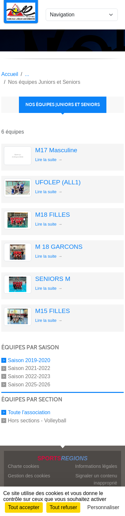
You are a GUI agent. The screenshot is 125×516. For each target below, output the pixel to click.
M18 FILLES (52, 214)
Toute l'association (29, 412)
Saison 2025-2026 (29, 384)
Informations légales (96, 466)
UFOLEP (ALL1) (58, 182)
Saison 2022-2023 (29, 376)
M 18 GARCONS (59, 246)
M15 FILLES (52, 310)
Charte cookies (23, 466)
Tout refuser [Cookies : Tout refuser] (63, 507)
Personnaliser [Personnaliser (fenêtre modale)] (103, 507)
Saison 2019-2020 (29, 360)
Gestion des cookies (29, 475)
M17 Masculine (56, 150)
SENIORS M (52, 278)
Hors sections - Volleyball (37, 420)
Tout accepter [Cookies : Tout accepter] (23, 507)
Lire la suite (45, 159)
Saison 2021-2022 (29, 368)
